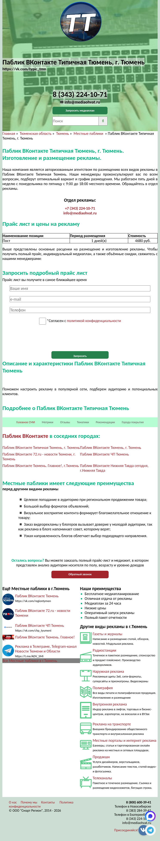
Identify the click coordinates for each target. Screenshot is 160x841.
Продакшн (101, 757)
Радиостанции (104, 650)
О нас (13, 802)
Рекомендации (105, 422)
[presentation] (80, 338)
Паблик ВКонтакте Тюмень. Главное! (45, 637)
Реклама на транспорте (112, 724)
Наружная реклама (108, 671)
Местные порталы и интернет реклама (124, 740)
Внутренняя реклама (110, 704)
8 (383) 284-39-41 (138, 810)
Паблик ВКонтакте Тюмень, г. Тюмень (110, 447)
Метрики (47, 422)
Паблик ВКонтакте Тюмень (36, 596)
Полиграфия (103, 687)
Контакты (48, 802)
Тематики (83, 422)
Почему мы (29, 802)
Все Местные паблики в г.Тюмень (29, 660)
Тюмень (62, 133)
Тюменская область (36, 133)
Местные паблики (89, 133)
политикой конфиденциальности (94, 321)
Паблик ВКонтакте (25, 435)
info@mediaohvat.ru (80, 213)
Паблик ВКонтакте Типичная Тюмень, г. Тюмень (41, 447)
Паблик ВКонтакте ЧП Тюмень (104, 454)
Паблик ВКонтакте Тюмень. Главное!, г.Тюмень (40, 465)
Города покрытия (133, 422)
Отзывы (65, 422)
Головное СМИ (25, 422)
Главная (8, 133)
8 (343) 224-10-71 (138, 819)
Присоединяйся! (126, 830)
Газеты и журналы (107, 634)
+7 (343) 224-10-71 (80, 208)
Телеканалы (102, 778)
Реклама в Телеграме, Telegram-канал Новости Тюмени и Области (46, 649)
